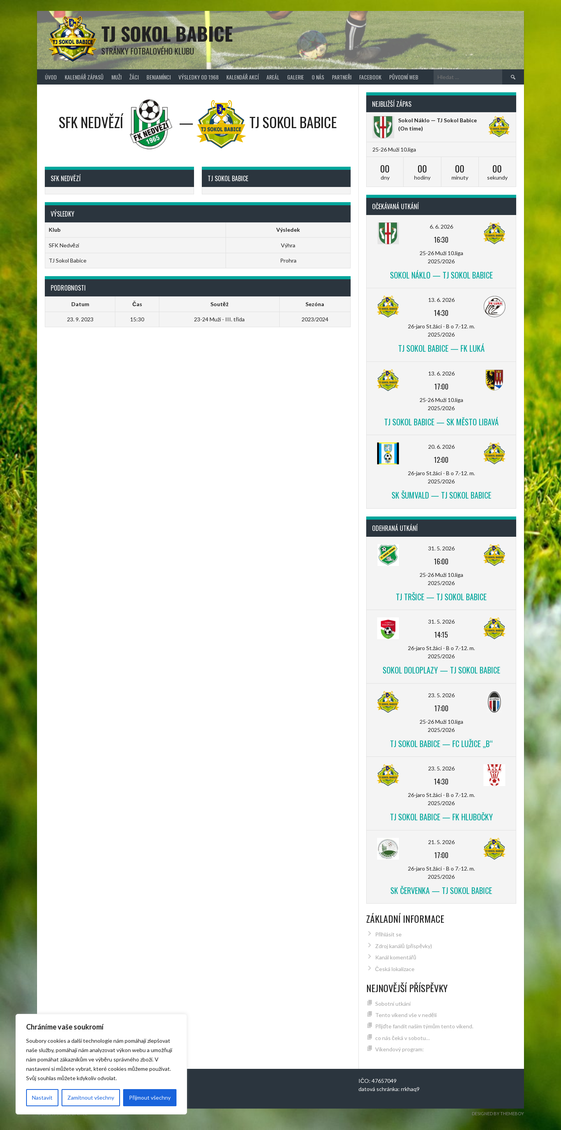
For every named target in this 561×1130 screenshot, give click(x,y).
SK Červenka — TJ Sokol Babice (441, 890)
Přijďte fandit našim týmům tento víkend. (424, 1026)
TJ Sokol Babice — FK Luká (441, 348)
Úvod (51, 77)
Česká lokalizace (395, 969)
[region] (101, 1064)
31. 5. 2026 (441, 548)
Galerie (295, 77)
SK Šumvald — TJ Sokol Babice (441, 495)
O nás (318, 77)
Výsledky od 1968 (198, 77)
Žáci (134, 77)
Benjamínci (158, 77)
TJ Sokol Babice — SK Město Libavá (441, 422)
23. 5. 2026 (441, 695)
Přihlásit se (388, 934)
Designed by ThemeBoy (498, 1113)
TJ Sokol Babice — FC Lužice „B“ (441, 743)
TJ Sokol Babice (167, 33)
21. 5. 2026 (441, 842)
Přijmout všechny (150, 1097)
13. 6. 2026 (441, 299)
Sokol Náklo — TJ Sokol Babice (437, 120)
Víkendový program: (399, 1049)
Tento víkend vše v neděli (406, 1015)
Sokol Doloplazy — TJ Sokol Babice (441, 670)
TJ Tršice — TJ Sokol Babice (441, 597)
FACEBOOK (370, 77)
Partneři (341, 77)
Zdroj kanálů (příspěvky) (403, 946)
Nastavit (42, 1097)
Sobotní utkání (393, 1003)
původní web (403, 77)
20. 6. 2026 (441, 446)
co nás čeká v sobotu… (402, 1038)
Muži (116, 77)
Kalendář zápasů (84, 77)
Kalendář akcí (242, 77)
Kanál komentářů (395, 957)
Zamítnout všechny (90, 1097)
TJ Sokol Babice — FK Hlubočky (441, 817)
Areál (272, 77)
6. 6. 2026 (441, 226)
